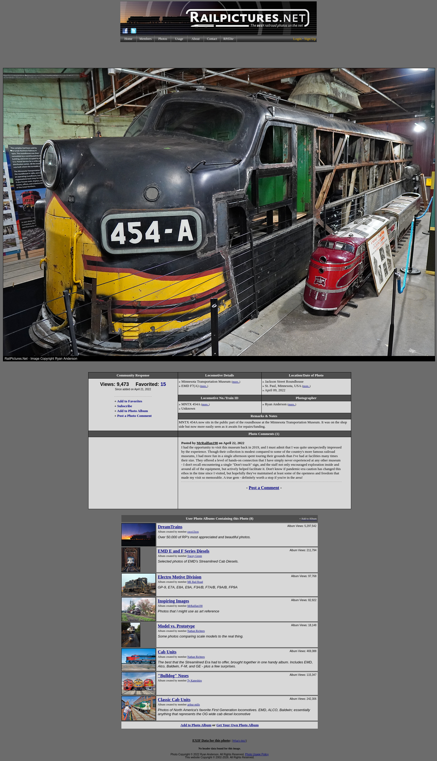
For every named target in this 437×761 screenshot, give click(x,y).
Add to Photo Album (132, 411)
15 (163, 384)
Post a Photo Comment (134, 416)
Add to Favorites (129, 401)
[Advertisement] (218, 55)
